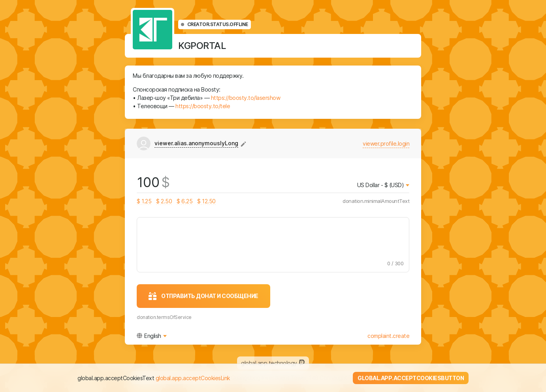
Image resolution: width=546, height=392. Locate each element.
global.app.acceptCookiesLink (193, 378)
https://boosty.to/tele (202, 106)
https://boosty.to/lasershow (246, 97)
